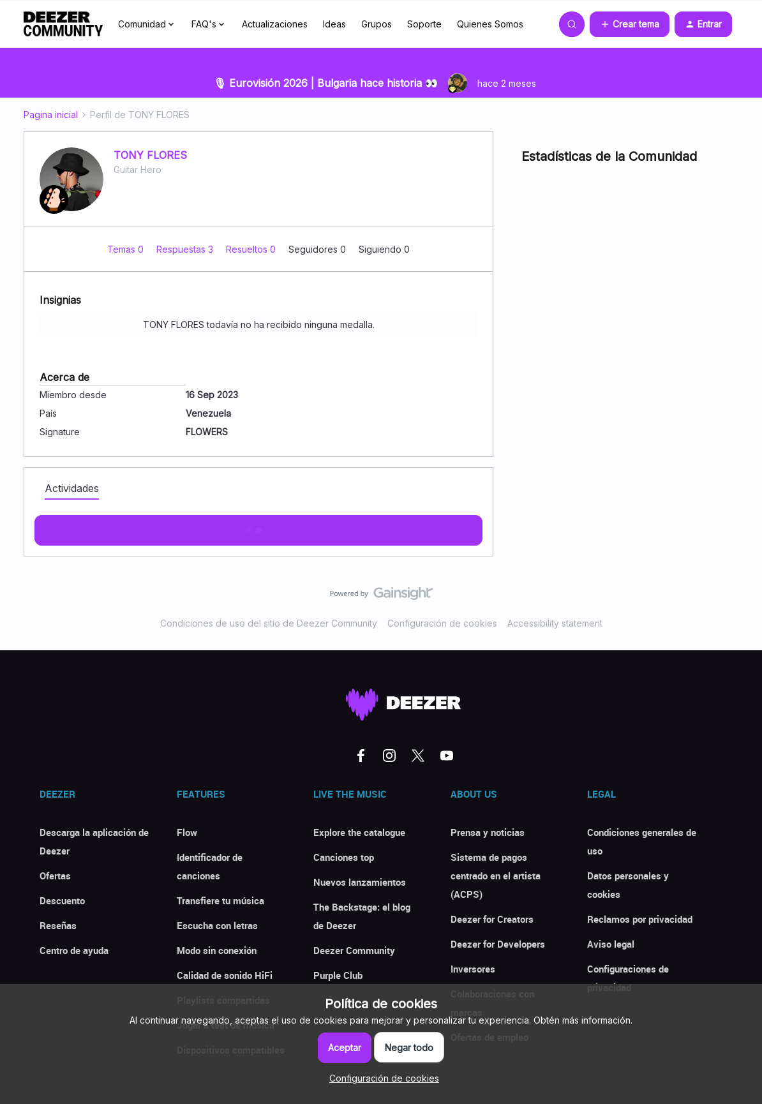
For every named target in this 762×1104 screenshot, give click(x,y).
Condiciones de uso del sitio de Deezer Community (268, 623)
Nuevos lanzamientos (359, 882)
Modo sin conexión (217, 950)
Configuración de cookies (442, 623)
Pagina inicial (51, 114)
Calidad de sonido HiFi (225, 975)
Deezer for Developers (498, 943)
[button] (629, 24)
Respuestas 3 (186, 249)
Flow (187, 832)
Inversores (473, 968)
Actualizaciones (275, 24)
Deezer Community (354, 950)
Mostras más (258, 526)
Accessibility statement (554, 623)
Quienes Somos (490, 24)
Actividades (72, 488)
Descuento (62, 900)
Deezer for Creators (492, 919)
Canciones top (343, 857)
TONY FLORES (150, 155)
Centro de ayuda (74, 950)
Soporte (424, 24)
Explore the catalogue (359, 832)
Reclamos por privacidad (639, 919)
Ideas (334, 24)
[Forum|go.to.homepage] (63, 24)
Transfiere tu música (220, 900)
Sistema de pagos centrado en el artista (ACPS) (496, 875)
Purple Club (337, 975)
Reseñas (58, 925)
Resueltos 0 (252, 249)
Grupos (376, 24)
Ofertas (55, 875)
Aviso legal (610, 943)
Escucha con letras (217, 925)
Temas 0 (126, 249)
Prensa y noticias (488, 832)
